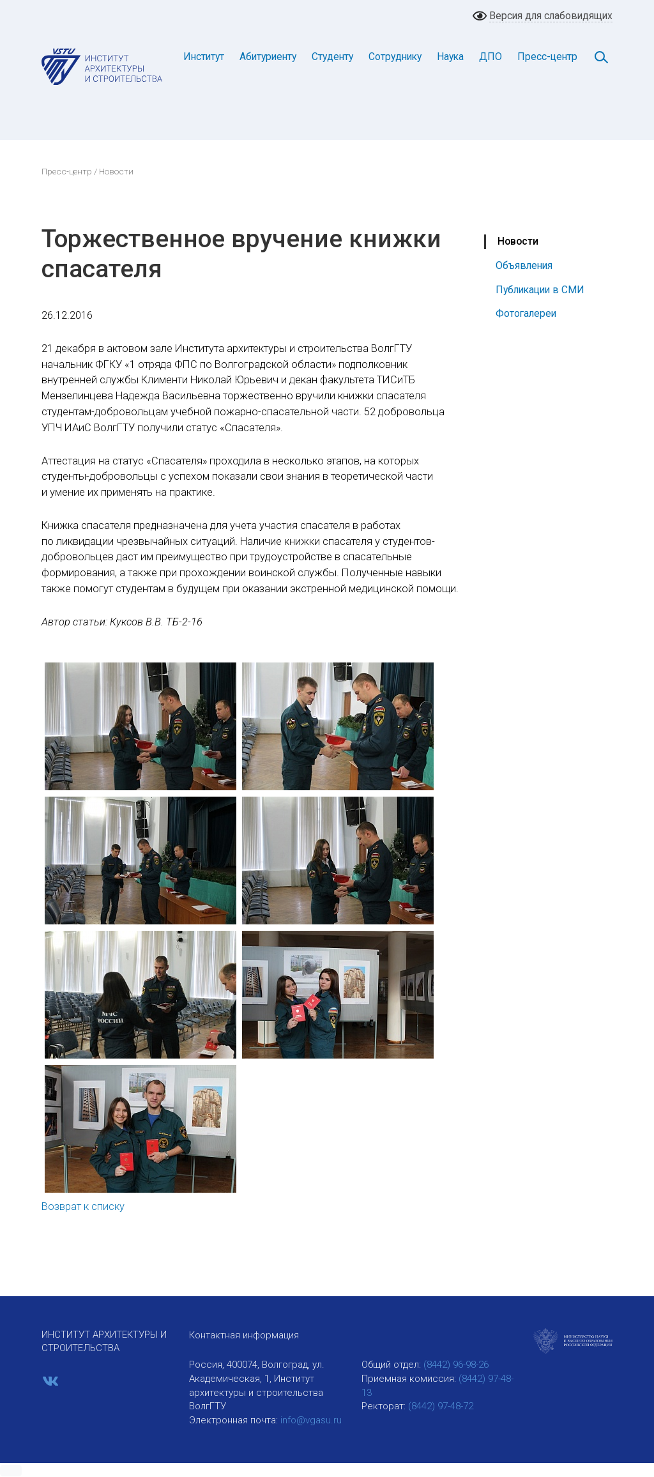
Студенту (332, 56)
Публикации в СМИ (540, 290)
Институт (203, 56)
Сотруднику (395, 56)
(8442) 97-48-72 (440, 1406)
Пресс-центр (547, 56)
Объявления (524, 265)
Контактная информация (244, 1335)
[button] (11, 1470)
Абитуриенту (268, 56)
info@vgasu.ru (311, 1420)
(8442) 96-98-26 (456, 1364)
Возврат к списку (83, 1206)
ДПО (490, 56)
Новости (518, 241)
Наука (450, 56)
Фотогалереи (526, 313)
